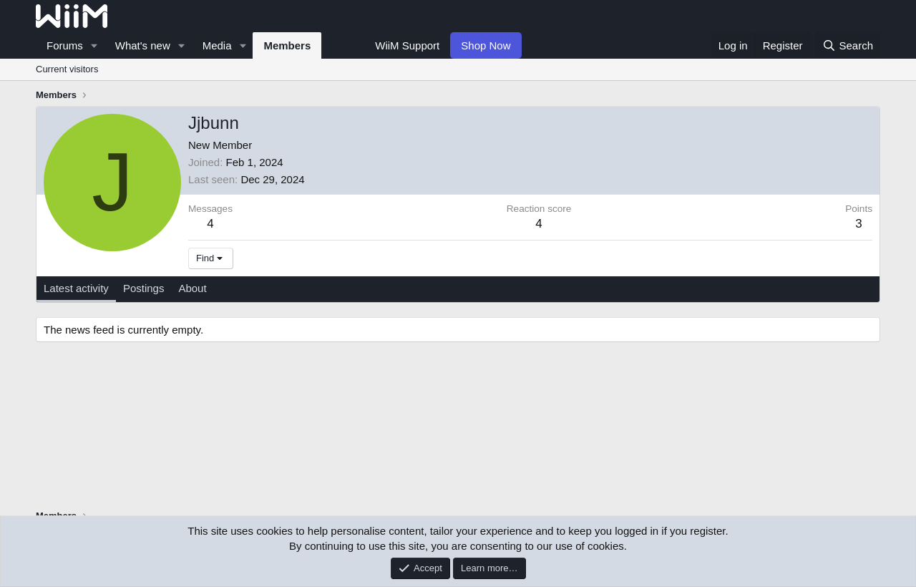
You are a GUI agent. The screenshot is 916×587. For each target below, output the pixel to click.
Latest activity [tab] (76, 288)
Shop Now (485, 45)
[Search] (847, 45)
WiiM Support (407, 45)
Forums (65, 45)
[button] (94, 45)
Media (217, 45)
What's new (142, 45)
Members (287, 45)
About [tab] (192, 288)
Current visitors (67, 69)
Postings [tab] (144, 288)
